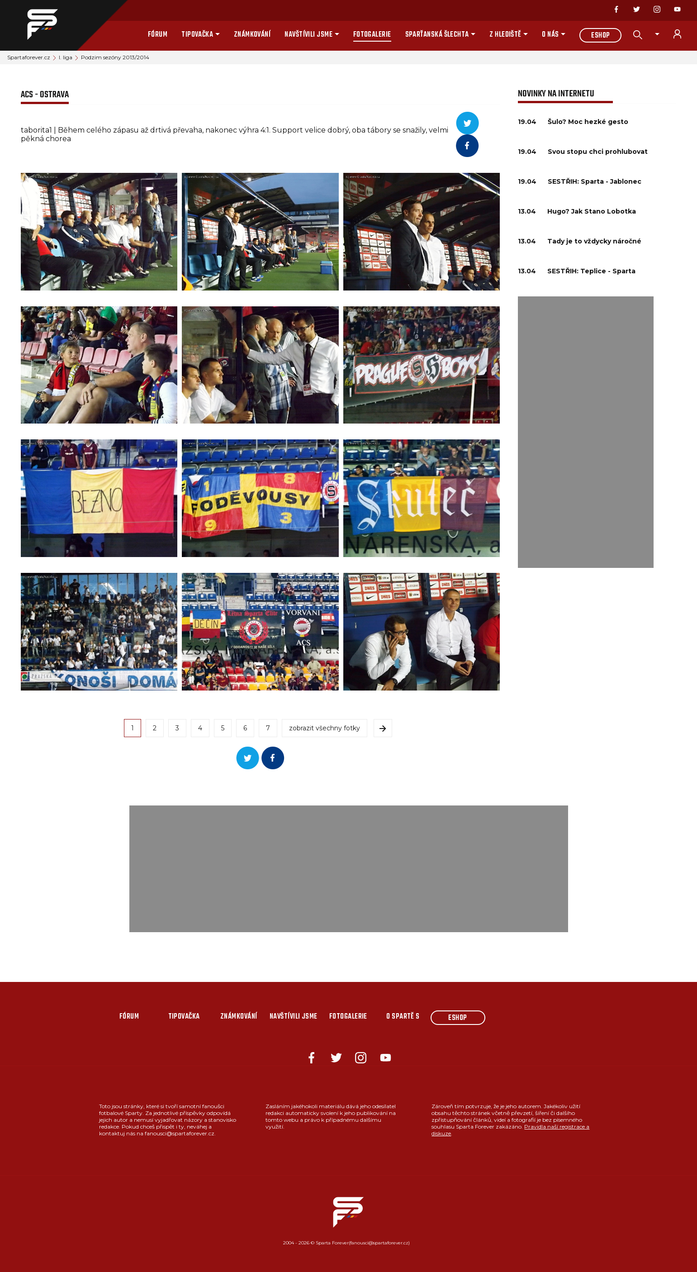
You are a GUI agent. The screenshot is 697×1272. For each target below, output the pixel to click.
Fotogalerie (372, 35)
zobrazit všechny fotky (324, 728)
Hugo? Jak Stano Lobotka (591, 211)
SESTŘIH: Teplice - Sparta (591, 271)
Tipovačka (197, 35)
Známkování (252, 35)
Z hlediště (505, 35)
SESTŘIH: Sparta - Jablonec (594, 181)
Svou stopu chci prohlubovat (598, 152)
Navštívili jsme (308, 35)
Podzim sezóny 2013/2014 (115, 57)
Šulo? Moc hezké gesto (588, 122)
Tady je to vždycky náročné (594, 241)
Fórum (157, 35)
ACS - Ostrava (45, 95)
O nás (550, 35)
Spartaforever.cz (28, 57)
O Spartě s (403, 1017)
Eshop (600, 36)
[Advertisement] (586, 432)
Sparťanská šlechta (437, 35)
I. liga (65, 57)
